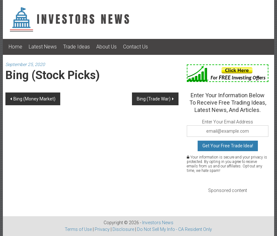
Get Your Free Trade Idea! (227, 145)
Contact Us (135, 47)
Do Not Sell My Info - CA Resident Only (174, 229)
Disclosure (123, 229)
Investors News (157, 222)
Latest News (43, 47)
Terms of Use (78, 229)
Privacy (102, 229)
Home (15, 47)
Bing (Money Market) (34, 98)
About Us (106, 47)
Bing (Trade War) (154, 98)
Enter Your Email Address (227, 121)
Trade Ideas (76, 47)
